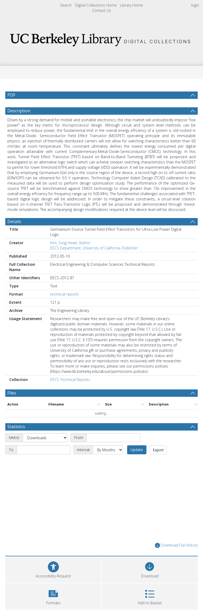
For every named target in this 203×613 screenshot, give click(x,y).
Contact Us (101, 10)
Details (14, 234)
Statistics (16, 439)
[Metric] (45, 450)
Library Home (131, 5)
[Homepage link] (101, 38)
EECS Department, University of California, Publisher (94, 260)
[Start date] (113, 450)
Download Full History (176, 558)
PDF (11, 95)
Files (11, 405)
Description (18, 123)
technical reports (64, 306)
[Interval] (108, 462)
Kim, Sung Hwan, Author (70, 255)
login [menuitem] (195, 5)
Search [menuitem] (66, 5)
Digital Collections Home (96, 5)
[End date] (43, 462)
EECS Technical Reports (70, 392)
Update (137, 462)
